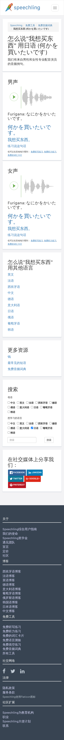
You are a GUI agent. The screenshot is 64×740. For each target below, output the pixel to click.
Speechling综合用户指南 (20, 529)
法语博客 (9, 576)
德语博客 (9, 584)
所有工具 (9, 653)
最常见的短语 (17, 363)
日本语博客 (10, 606)
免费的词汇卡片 (13, 635)
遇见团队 (9, 542)
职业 (6, 717)
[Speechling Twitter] (14, 672)
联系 (6, 725)
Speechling (16, 25)
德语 (11, 299)
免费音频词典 (45, 25)
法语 (11, 280)
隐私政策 (9, 688)
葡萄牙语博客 (12, 593)
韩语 (11, 329)
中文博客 (9, 611)
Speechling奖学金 (15, 538)
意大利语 (14, 305)
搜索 (49, 440)
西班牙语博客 (12, 571)
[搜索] (21, 440)
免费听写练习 (12, 627)
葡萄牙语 (14, 323)
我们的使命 (10, 533)
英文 (11, 274)
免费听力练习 (12, 631)
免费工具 (30, 25)
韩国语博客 (10, 602)
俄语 (11, 317)
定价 (6, 551)
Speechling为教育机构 (18, 712)
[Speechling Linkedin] (24, 672)
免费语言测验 (12, 640)
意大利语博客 (12, 589)
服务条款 (9, 692)
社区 (6, 555)
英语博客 (9, 580)
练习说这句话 (17, 146)
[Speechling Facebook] (6, 672)
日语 (11, 311)
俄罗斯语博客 (12, 598)
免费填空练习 (12, 644)
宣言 (6, 547)
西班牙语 (14, 287)
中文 (11, 293)
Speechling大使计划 (17, 721)
